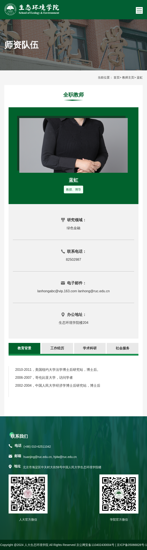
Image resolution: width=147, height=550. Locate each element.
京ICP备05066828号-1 (132, 545)
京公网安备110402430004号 (95, 545)
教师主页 (128, 77)
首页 (117, 77)
